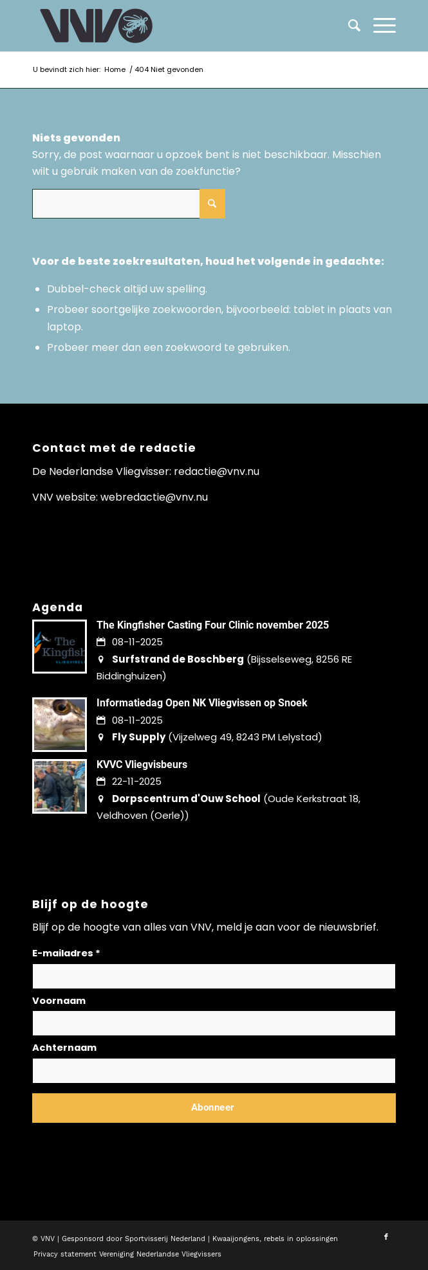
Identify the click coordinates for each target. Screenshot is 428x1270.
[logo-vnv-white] (177, 25)
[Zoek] (347, 25)
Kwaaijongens (235, 1239)
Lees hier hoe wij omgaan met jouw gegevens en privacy (127, 1138)
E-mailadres (66, 953)
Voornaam (59, 1000)
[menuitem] (378, 25)
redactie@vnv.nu (216, 471)
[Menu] (378, 25)
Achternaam (64, 1047)
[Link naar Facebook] (386, 1237)
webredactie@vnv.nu (154, 497)
